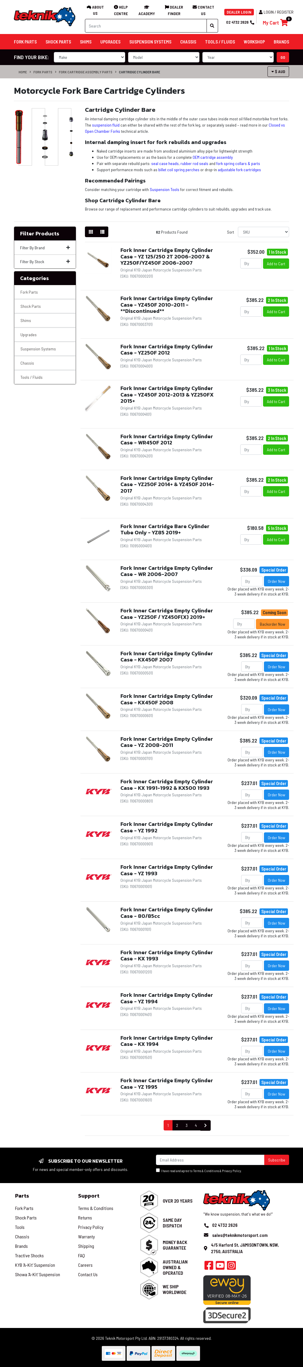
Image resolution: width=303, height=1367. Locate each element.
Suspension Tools (164, 189)
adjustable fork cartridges (239, 169)
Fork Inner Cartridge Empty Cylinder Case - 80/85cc (166, 912)
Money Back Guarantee (175, 1244)
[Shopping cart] (275, 22)
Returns (85, 1217)
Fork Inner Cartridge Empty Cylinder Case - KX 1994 (166, 1041)
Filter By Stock (45, 261)
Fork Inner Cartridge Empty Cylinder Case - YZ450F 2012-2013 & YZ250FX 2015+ (167, 394)
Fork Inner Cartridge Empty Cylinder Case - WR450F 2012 (166, 439)
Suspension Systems (38, 348)
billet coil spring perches (178, 169)
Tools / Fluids (31, 377)
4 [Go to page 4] (196, 1125)
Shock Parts (30, 306)
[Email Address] (210, 1160)
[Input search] (146, 26)
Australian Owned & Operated (175, 1267)
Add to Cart (276, 263)
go (283, 57)
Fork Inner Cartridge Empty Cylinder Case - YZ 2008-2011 (166, 742)
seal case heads (165, 163)
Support (88, 1196)
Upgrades (28, 334)
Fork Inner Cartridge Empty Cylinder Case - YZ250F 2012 (166, 349)
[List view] (102, 232)
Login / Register (276, 11)
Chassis (27, 362)
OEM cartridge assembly (213, 157)
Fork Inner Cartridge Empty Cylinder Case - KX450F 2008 (166, 699)
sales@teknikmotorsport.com (239, 1235)
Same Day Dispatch (172, 1222)
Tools (20, 1227)
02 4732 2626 (240, 22)
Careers (85, 1265)
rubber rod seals (194, 163)
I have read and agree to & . (199, 1170)
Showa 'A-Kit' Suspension (37, 1274)
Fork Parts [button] (25, 41)
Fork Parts (42, 72)
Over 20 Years (178, 1200)
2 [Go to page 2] (177, 1125)
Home (23, 72)
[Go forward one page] (205, 1125)
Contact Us (88, 1274)
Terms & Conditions (206, 1171)
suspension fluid (106, 124)
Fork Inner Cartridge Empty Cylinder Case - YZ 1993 (166, 870)
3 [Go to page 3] (187, 1125)
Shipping (86, 1246)
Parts (22, 1196)
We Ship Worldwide (174, 1289)
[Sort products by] (263, 232)
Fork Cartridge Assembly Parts (85, 72)
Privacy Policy (231, 1171)
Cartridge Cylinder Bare (139, 72)
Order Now (276, 581)
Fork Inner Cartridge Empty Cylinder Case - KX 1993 (166, 955)
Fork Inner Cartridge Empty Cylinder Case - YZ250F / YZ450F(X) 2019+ (166, 613)
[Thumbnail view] (91, 232)
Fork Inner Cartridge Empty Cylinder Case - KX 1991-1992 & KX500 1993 (166, 784)
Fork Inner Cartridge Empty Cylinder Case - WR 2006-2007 (166, 571)
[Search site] (212, 26)
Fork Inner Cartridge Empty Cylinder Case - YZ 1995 (166, 1083)
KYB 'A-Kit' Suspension (35, 1265)
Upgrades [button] (110, 41)
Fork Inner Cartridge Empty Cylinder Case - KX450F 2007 (166, 656)
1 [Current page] (168, 1125)
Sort (230, 231)
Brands (21, 1246)
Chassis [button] (188, 41)
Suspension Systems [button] (150, 41)
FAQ (81, 1255)
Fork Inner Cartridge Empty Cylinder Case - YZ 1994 (166, 998)
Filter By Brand (45, 248)
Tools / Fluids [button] (220, 41)
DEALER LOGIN (239, 11)
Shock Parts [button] (58, 41)
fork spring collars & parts (238, 163)
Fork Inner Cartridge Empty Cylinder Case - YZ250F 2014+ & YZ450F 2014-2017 (167, 484)
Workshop (254, 41)
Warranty (86, 1236)
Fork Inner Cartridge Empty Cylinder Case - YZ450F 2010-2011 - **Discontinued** (166, 304)
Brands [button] (281, 41)
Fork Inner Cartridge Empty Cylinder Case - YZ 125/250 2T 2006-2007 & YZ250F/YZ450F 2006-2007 (166, 256)
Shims (25, 320)
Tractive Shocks (29, 1255)
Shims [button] (85, 41)
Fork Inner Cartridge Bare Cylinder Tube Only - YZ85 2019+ (164, 529)
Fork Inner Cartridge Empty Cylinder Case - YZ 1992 (166, 827)
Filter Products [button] (39, 233)
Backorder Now (272, 624)
